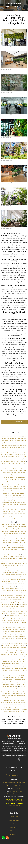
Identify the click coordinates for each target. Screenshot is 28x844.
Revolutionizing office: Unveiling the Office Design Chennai (14, 470)
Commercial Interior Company (19, 438)
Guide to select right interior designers (15, 547)
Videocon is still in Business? (17, 465)
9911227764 (18, 805)
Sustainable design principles (8, 574)
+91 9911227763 (10, 801)
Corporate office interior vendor (15, 570)
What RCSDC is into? (16, 463)
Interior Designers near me (16, 451)
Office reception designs (7, 567)
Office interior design (20, 565)
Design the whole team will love (12, 551)
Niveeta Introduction (11, 759)
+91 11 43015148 (16, 788)
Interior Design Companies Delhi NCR (13, 445)
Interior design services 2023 (9, 565)
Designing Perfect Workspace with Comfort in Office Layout (14, 643)
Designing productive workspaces (10, 542)
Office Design (14, 816)
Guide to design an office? (10, 586)
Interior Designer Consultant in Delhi (13, 449)
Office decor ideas (10, 563)
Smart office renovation (19, 572)
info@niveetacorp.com (15, 791)
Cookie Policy (14, 834)
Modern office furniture (7, 560)
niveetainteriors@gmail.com (14, 794)
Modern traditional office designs (9, 561)
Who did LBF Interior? (6, 463)
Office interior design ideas (21, 563)
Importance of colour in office (14, 554)
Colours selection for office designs (19, 535)
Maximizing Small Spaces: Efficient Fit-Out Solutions (13, 693)
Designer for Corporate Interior (8, 443)
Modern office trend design (19, 560)
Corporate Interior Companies (8, 440)
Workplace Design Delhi (11, 461)
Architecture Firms (7, 434)
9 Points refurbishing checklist (15, 533)
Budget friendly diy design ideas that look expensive (13, 695)
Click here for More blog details (15, 467)
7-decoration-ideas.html (14, 531)
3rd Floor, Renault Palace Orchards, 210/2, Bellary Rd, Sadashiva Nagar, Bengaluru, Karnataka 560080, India (14, 784)
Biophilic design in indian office (9, 576)
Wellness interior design (13, 545)
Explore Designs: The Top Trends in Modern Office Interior (13, 641)
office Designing (14, 824)
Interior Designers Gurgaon (16, 436)
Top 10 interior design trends (14, 579)
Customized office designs (20, 581)
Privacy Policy (14, 831)
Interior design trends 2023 (12, 569)
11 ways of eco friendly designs (11, 526)
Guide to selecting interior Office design (11, 583)
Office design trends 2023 (7, 558)
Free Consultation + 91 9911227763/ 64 (14, 422)
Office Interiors (14, 827)
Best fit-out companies (21, 574)
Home (8, 6)
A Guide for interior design (11, 577)
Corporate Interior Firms (20, 440)
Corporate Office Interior (19, 442)
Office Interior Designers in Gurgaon (18, 458)
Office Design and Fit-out (18, 452)
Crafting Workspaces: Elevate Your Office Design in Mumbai (14, 515)
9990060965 (18, 801)
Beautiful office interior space (19, 558)
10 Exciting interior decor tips (8, 524)
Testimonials (14, 838)
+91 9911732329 (11, 805)
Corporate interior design (10, 538)
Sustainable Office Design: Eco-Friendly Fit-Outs (13, 675)
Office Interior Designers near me (9, 459)
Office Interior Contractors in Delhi (12, 456)
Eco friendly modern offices (14, 544)
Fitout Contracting (14, 820)
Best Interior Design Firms (17, 434)
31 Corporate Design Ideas (16, 528)
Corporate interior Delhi (8, 442)
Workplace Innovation (21, 461)
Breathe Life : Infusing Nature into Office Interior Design (14, 645)
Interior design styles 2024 (19, 556)
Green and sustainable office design (17, 540)
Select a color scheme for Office (10, 537)
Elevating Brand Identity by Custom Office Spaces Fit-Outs (14, 691)
